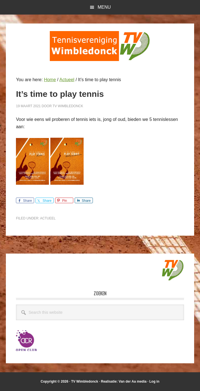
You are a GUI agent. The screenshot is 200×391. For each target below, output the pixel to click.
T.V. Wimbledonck (100, 46)
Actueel (47, 218)
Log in (154, 381)
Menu (104, 7)
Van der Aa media (133, 381)
